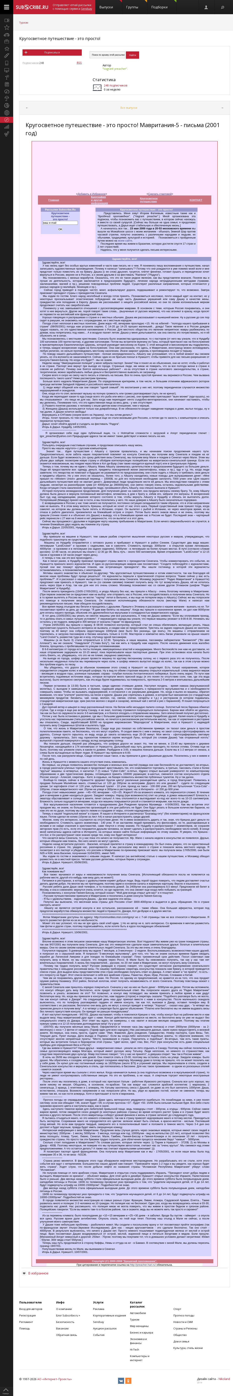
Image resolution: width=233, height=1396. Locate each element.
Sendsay (98, 1322)
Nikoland (224, 1379)
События (98, 1335)
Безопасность (65, 1322)
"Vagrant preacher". (115, 69)
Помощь (24, 1328)
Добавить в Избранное (91, 193)
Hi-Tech (134, 1349)
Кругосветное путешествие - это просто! (59, 38)
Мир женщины (139, 1326)
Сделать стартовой (160, 193)
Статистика (104, 79)
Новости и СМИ (183, 1322)
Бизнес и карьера (141, 1332)
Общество (180, 1335)
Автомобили (138, 1313)
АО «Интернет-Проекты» (54, 1379)
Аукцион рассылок (105, 1328)
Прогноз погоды (183, 1315)
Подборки (163, 4)
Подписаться (52, 52)
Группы (136, 4)
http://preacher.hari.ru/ (143, 1264)
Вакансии (62, 1328)
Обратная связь (66, 1335)
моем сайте (125, 240)
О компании (64, 1309)
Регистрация (27, 1315)
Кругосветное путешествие (149, 200)
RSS (79, 63)
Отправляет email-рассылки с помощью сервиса (72, 7)
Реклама (98, 1309)
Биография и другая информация (99, 200)
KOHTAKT (196, 200)
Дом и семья (181, 1341)
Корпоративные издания (109, 1315)
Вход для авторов (30, 1309)
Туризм (23, 22)
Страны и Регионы (185, 1328)
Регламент (26, 1322)
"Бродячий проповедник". (140, 1261)
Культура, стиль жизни (188, 1348)
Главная (53, 200)
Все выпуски (128, 108)
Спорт (177, 1309)
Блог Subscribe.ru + (68, 1315)
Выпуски (110, 4)
